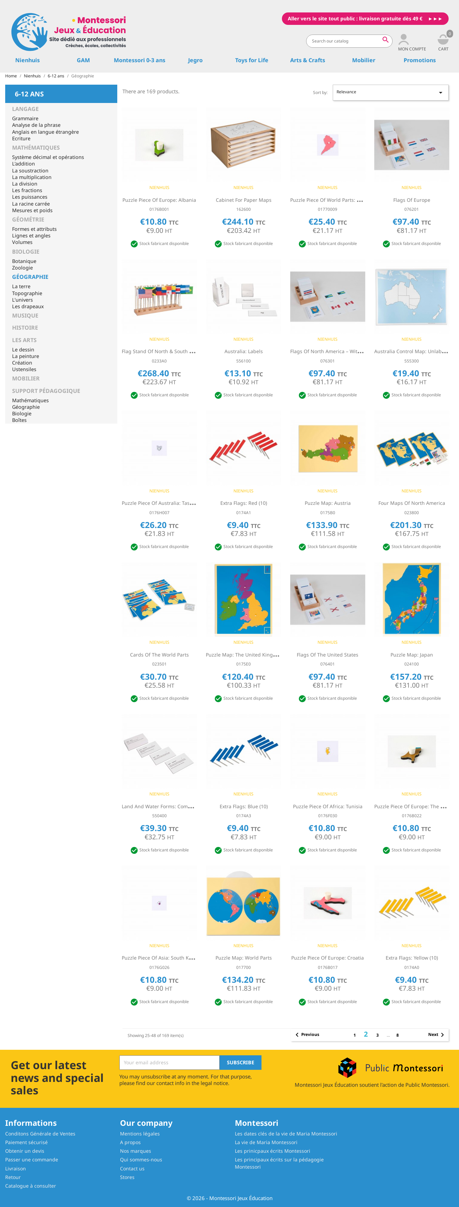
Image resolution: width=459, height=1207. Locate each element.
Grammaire (25, 118)
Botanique (24, 261)
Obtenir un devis (24, 1151)
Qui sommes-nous (141, 1159)
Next (437, 1035)
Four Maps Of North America (411, 503)
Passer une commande (31, 1159)
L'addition (23, 163)
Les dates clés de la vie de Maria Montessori (286, 1133)
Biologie (25, 251)
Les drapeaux (28, 306)
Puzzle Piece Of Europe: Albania (159, 200)
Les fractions (27, 190)
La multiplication (32, 177)
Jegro (195, 60)
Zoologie (22, 267)
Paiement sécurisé (26, 1142)
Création (22, 362)
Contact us (132, 1168)
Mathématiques (36, 147)
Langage (25, 109)
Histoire (25, 327)
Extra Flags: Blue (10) (244, 806)
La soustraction (30, 170)
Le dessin (23, 349)
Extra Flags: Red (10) (243, 503)
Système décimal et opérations (48, 157)
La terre (21, 286)
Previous (306, 1035)
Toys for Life (251, 60)
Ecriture (21, 138)
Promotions (420, 60)
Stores (127, 1177)
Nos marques (135, 1151)
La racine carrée (31, 203)
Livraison (15, 1168)
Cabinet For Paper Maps (244, 200)
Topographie (27, 293)
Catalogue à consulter (30, 1185)
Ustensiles (24, 369)
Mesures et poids (32, 210)
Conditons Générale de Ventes (40, 1133)
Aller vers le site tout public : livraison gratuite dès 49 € (355, 18)
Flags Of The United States (327, 654)
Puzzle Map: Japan (412, 654)
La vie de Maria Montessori (266, 1142)
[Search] (349, 41)
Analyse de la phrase (36, 125)
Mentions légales (140, 1133)
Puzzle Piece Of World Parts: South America (340, 200)
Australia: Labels (243, 351)
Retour (13, 1177)
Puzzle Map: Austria (328, 503)
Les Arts (24, 340)
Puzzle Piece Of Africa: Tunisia (327, 806)
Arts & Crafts (307, 60)
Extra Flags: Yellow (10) (412, 957)
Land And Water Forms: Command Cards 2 (171, 806)
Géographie (30, 277)
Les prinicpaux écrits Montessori (272, 1151)
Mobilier (363, 60)
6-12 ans (29, 93)
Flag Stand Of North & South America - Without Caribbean (189, 351)
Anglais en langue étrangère (45, 132)
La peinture (25, 356)
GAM (83, 60)
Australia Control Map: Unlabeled (413, 351)
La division (24, 183)
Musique (25, 315)
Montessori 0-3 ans (139, 60)
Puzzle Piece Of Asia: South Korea (160, 957)
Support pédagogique (46, 391)
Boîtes (19, 420)
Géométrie (28, 219)
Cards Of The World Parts (159, 654)
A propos (130, 1142)
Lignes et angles (31, 235)
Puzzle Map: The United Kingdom (244, 654)
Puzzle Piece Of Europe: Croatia (327, 957)
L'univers (22, 299)
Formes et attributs (34, 229)
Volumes (22, 242)
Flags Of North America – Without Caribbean (342, 351)
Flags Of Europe (411, 200)
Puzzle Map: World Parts (243, 957)
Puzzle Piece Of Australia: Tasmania (163, 503)
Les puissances (29, 197)
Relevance (391, 92)
